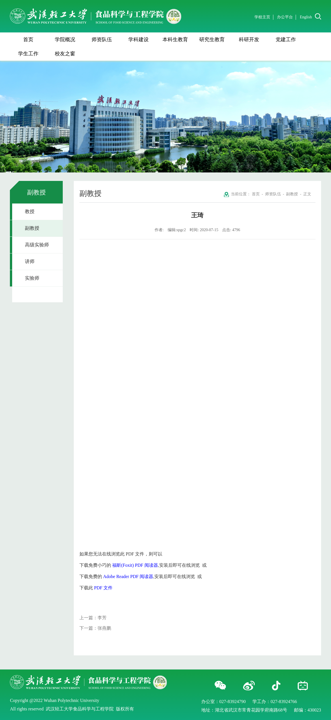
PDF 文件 (103, 587)
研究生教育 (212, 39)
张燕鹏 (104, 628)
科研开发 (249, 39)
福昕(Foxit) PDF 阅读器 (135, 565)
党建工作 (286, 39)
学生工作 (28, 53)
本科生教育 (175, 39)
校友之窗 (65, 53)
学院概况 (65, 39)
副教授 (32, 228)
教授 (29, 211)
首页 (28, 39)
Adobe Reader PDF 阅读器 (128, 576)
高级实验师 (37, 245)
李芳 (102, 617)
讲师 (29, 261)
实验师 (32, 278)
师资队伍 (102, 39)
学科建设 (138, 39)
